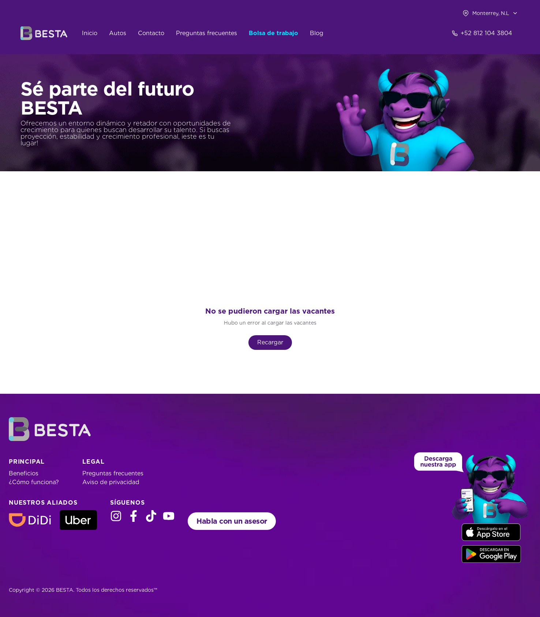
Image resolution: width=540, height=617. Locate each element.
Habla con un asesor (231, 521)
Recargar (270, 342)
